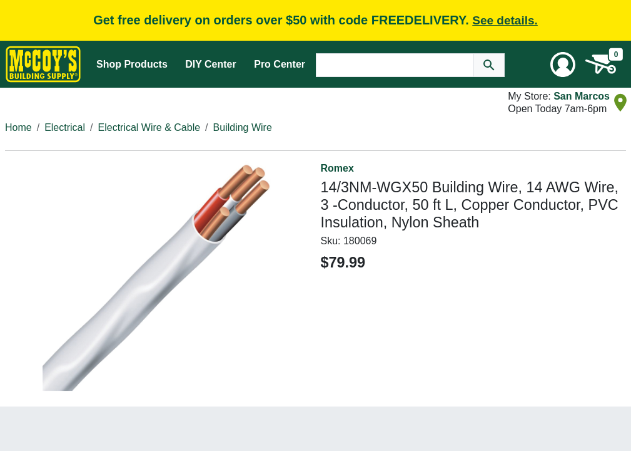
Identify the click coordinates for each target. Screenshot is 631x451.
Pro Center (279, 64)
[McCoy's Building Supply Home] (43, 64)
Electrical (64, 127)
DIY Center (210, 64)
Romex (337, 168)
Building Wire (242, 127)
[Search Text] (395, 65)
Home (18, 127)
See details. (505, 20)
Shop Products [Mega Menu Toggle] (132, 64)
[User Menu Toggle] (562, 64)
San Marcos (581, 96)
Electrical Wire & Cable (149, 127)
